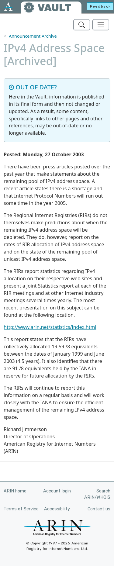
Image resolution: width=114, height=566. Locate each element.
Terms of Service (21, 509)
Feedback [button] (100, 6)
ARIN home (15, 491)
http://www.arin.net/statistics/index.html (50, 327)
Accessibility (57, 509)
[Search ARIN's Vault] (81, 24)
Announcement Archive (33, 36)
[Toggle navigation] (100, 24)
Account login (57, 491)
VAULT (54, 8)
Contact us (99, 509)
